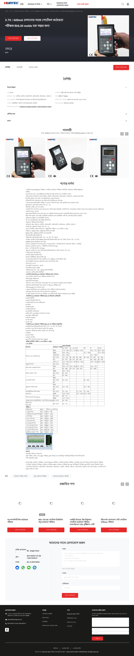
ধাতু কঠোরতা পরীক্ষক (40, 476)
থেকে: (64, 573)
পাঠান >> (97, 638)
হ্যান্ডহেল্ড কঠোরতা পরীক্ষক (61, 476)
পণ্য (11, 11)
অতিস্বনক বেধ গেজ (72, 618)
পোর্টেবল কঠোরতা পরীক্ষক (21, 11)
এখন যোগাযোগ (70, 595)
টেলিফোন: (66, 583)
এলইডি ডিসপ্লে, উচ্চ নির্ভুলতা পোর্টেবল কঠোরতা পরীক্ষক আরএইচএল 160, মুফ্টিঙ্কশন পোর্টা (82, 522)
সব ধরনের (69, 626)
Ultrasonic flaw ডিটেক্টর (73, 614)
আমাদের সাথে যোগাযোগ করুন (50, 625)
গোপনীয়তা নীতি (77, 648)
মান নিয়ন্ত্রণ (45, 621)
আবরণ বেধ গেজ (71, 622)
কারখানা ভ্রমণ (45, 617)
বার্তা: (64, 549)
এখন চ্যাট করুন (13, 38)
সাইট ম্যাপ (55, 648)
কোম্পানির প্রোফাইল (47, 613)
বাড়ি (6, 11)
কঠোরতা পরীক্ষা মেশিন (20, 476)
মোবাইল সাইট (65, 648)
